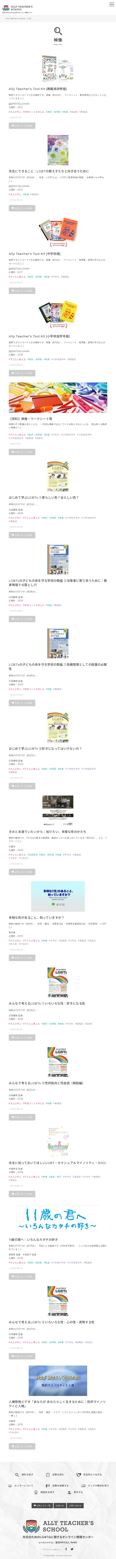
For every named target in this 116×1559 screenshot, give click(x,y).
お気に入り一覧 (42, 1505)
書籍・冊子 (55, 1176)
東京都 (13, 944)
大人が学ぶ (15, 111)
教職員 (84, 111)
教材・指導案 (54, 111)
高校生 (39, 438)
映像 (66, 111)
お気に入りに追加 (22, 125)
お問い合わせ (75, 1505)
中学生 (56, 276)
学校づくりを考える (34, 111)
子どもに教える (18, 276)
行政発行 (24, 858)
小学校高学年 (59, 359)
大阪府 (13, 858)
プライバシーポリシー (52, 1549)
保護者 (74, 111)
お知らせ (60, 1505)
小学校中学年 (69, 434)
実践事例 (33, 854)
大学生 (73, 940)
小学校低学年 (85, 434)
